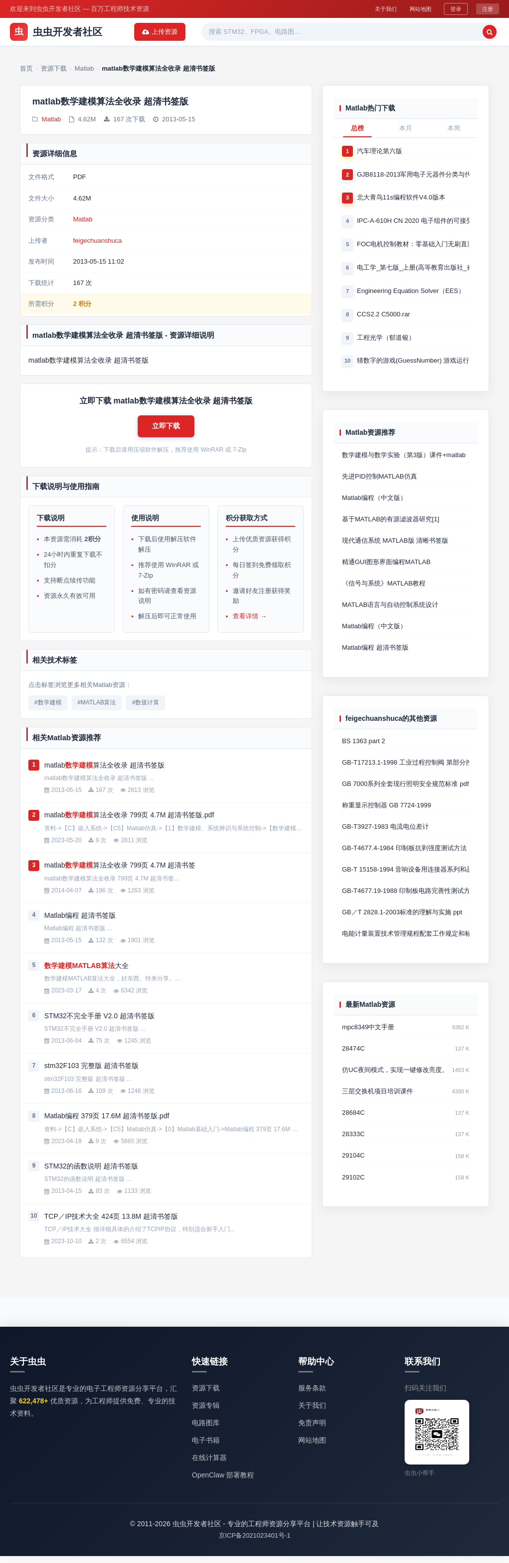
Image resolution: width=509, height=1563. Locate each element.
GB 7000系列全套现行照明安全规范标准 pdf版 (405, 796)
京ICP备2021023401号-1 (255, 1542)
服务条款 (312, 1394)
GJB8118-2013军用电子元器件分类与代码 (413, 175)
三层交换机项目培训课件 (377, 1110)
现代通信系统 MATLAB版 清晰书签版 (395, 549)
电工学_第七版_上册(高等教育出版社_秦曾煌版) (413, 270)
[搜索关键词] (382, 31)
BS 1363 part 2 (363, 753)
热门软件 (256, 31)
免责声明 (312, 1429)
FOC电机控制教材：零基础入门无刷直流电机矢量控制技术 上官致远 (413, 246)
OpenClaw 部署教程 (223, 1482)
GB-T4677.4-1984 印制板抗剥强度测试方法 (404, 863)
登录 (454, 8)
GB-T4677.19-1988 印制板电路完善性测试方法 (405, 906)
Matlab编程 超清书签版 (375, 659)
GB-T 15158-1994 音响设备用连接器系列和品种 (405, 884)
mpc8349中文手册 (368, 1045)
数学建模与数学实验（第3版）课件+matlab (404, 461)
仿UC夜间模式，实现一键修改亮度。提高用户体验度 (395, 1088)
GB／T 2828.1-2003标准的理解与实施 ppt (402, 928)
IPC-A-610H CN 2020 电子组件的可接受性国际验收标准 (413, 222)
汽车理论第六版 (379, 151)
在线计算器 (209, 1464)
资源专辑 (213, 31)
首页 (132, 31)
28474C (353, 1067)
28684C (353, 1132)
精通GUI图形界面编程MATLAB (386, 571)
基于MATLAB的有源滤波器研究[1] (390, 527)
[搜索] (426, 32)
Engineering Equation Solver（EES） (411, 294)
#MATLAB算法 (97, 709)
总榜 (357, 128)
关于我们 (373, 8)
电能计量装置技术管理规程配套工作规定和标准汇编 (405, 951)
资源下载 (169, 31)
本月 (405, 128)
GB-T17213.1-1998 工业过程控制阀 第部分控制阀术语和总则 (405, 775)
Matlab (51, 120)
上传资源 (473, 31)
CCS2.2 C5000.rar (383, 318)
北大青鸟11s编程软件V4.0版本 (401, 198)
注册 (487, 8)
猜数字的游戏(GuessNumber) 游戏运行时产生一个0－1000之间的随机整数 (413, 366)
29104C (353, 1176)
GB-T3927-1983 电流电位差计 (385, 841)
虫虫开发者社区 (56, 32)
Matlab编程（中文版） (374, 505)
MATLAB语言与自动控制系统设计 (390, 615)
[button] (166, 430)
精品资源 (300, 31)
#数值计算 (145, 709)
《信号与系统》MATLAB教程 (383, 592)
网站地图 (414, 8)
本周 (453, 128)
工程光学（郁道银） (386, 342)
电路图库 (206, 1429)
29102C (353, 1198)
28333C (353, 1155)
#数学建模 (48, 709)
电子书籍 (206, 1447)
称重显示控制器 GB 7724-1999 (386, 818)
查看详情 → (250, 623)
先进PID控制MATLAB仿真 (379, 483)
